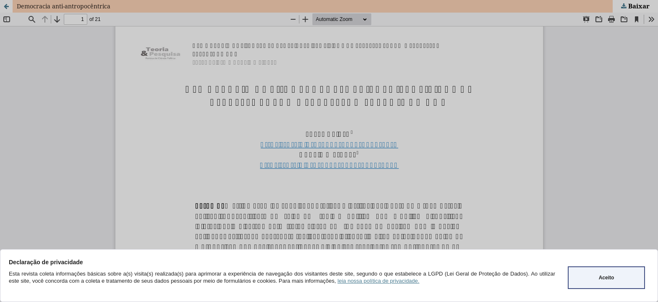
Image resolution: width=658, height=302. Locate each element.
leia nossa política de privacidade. (378, 281)
